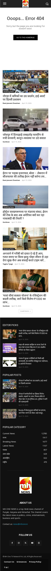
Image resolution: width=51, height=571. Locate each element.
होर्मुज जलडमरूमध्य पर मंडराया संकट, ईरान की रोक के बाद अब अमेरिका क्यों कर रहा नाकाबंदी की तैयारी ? (25, 215)
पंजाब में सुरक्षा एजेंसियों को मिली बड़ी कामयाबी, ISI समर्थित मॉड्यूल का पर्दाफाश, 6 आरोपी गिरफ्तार (33, 361)
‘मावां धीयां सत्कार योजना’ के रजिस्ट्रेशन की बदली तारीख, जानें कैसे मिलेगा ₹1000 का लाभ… (24, 299)
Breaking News (9, 91)
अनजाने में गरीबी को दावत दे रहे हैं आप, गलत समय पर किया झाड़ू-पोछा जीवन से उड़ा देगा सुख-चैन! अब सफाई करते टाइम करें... (25, 257)
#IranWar (7, 169)
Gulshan (6, 142)
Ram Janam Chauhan (11, 103)
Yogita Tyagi (8, 264)
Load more (25, 311)
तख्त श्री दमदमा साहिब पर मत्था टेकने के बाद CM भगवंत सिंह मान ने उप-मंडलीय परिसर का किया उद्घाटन (32, 347)
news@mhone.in (20, 524)
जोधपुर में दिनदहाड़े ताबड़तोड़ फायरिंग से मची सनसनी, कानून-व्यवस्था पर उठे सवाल (24, 136)
